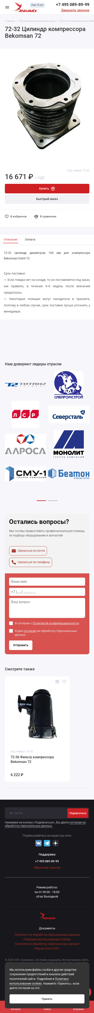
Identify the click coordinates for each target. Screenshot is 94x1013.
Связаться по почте (28, 550)
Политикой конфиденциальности (56, 623)
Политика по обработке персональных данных (47, 935)
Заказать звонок (75, 10)
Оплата (30, 239)
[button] (41, 500)
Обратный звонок (47, 867)
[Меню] (7, 7)
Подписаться (77, 813)
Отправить (20, 645)
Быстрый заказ (47, 199)
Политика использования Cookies (47, 939)
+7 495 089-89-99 (72, 4)
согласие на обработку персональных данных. (45, 824)
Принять (47, 998)
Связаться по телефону (30, 562)
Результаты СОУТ (47, 948)
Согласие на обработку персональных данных (47, 944)
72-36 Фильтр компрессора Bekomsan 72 (32, 759)
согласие (30, 631)
